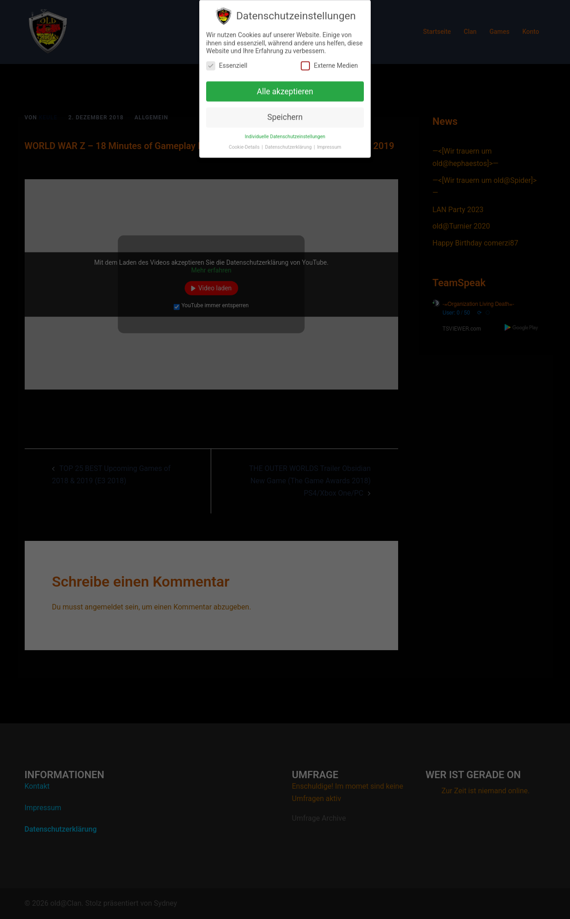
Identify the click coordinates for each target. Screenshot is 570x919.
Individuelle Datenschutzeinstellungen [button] (285, 132)
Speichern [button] (285, 112)
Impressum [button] (329, 142)
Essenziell (226, 61)
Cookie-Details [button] (245, 142)
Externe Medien (329, 61)
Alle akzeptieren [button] (285, 86)
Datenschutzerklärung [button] (289, 142)
